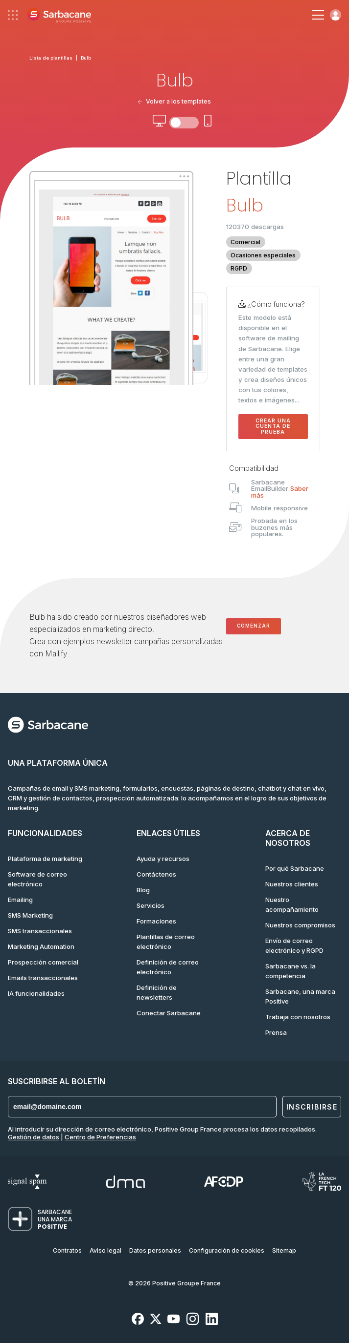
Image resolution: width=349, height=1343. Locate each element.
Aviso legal (105, 1250)
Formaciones (156, 921)
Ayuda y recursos (163, 858)
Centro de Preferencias (100, 1137)
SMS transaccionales (40, 931)
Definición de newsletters (157, 992)
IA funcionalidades (36, 993)
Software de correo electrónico (37, 879)
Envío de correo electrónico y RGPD (294, 945)
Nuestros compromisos (300, 925)
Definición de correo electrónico (168, 967)
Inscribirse (311, 1107)
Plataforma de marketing (45, 858)
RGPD (239, 268)
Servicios (150, 905)
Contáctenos (156, 874)
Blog (143, 890)
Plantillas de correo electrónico (166, 941)
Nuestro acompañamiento (292, 904)
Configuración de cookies (226, 1250)
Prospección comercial (43, 962)
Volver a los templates (174, 101)
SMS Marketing (30, 915)
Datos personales (155, 1250)
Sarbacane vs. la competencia (290, 971)
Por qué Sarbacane (294, 868)
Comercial (245, 242)
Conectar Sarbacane (169, 1013)
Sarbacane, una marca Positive (300, 996)
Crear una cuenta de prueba (273, 426)
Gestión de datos (33, 1137)
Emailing (20, 899)
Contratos (67, 1250)
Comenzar (253, 626)
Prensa (276, 1032)
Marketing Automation (41, 946)
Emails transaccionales (43, 978)
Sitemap (284, 1250)
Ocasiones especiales (263, 255)
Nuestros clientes (291, 884)
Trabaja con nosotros (297, 1017)
